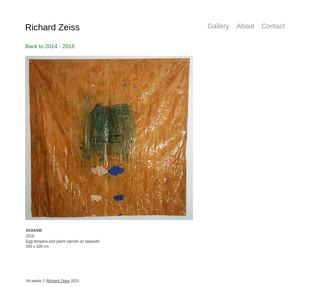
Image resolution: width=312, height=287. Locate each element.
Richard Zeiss (58, 281)
